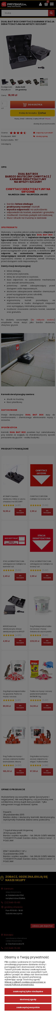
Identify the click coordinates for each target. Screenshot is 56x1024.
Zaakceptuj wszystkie (28, 1007)
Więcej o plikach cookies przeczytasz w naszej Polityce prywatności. (25, 983)
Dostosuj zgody (28, 999)
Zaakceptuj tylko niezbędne (28, 991)
